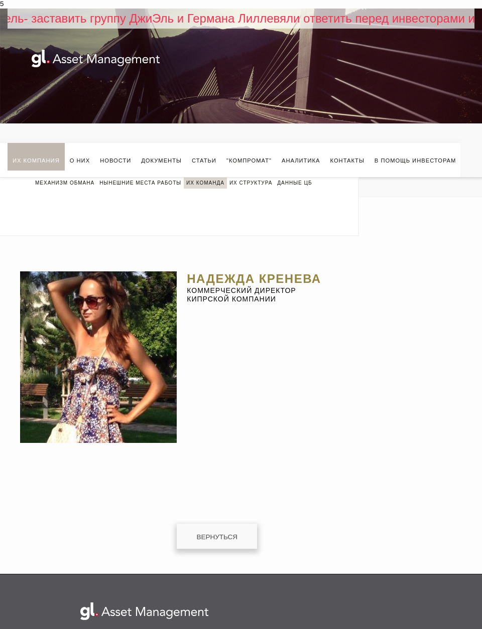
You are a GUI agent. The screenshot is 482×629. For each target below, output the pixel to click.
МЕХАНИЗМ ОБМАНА (64, 183)
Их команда (205, 183)
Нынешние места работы (140, 183)
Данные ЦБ (294, 183)
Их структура (250, 183)
